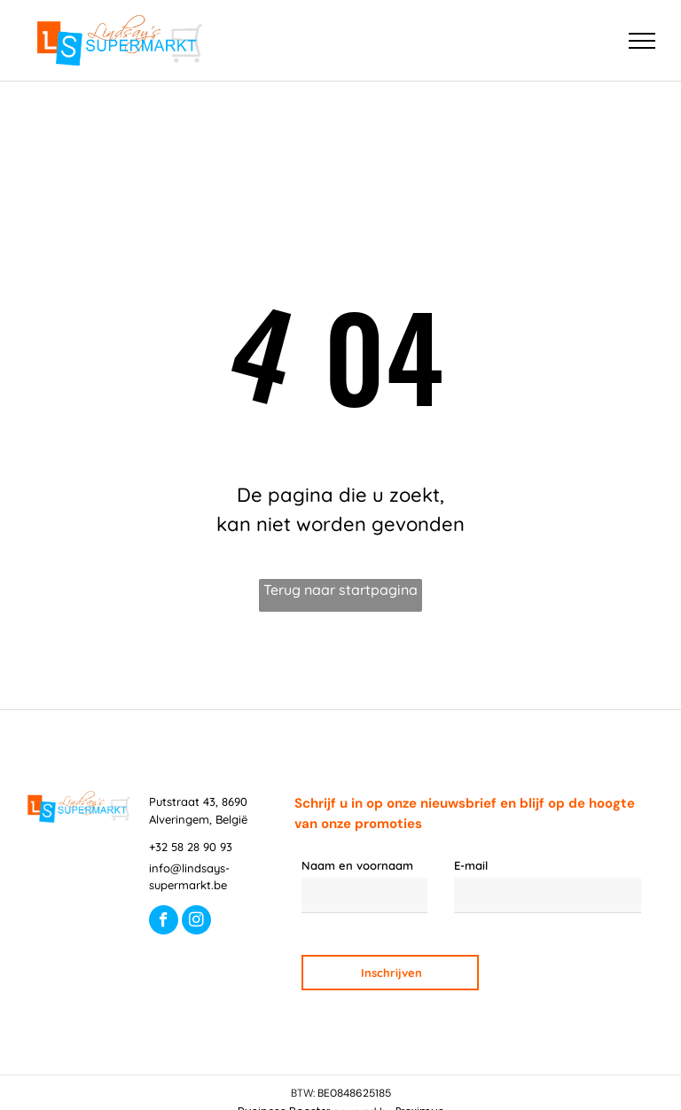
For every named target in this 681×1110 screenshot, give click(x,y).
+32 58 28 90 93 (190, 847)
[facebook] (163, 922)
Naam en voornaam (357, 865)
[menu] (642, 41)
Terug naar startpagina (340, 589)
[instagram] (196, 922)
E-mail (471, 865)
